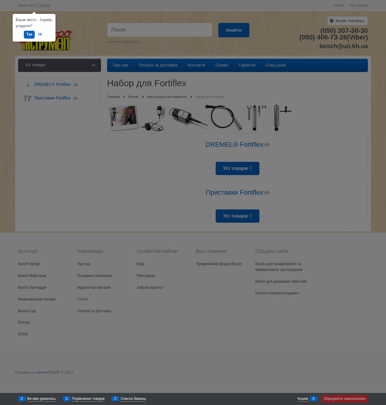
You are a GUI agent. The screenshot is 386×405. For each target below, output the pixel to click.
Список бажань (133, 398)
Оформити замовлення (344, 399)
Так (29, 34)
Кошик (303, 398)
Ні (40, 34)
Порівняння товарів (88, 398)
